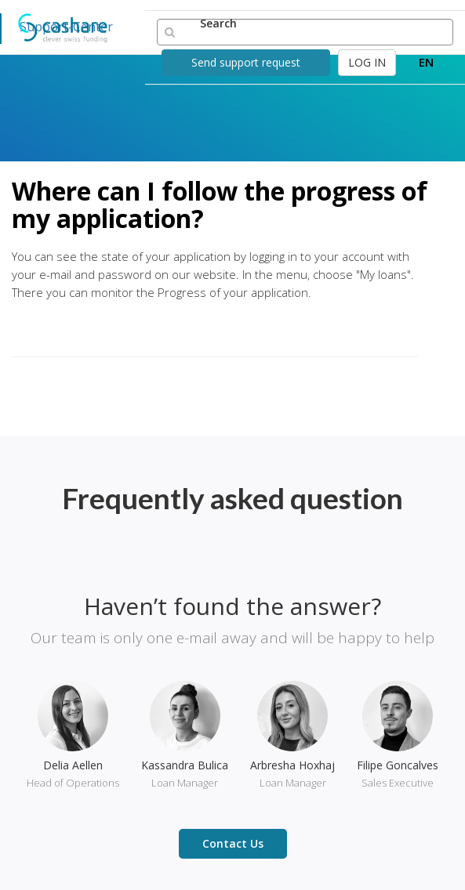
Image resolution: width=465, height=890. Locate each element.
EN (426, 62)
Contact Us (232, 843)
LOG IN (367, 62)
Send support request (245, 62)
